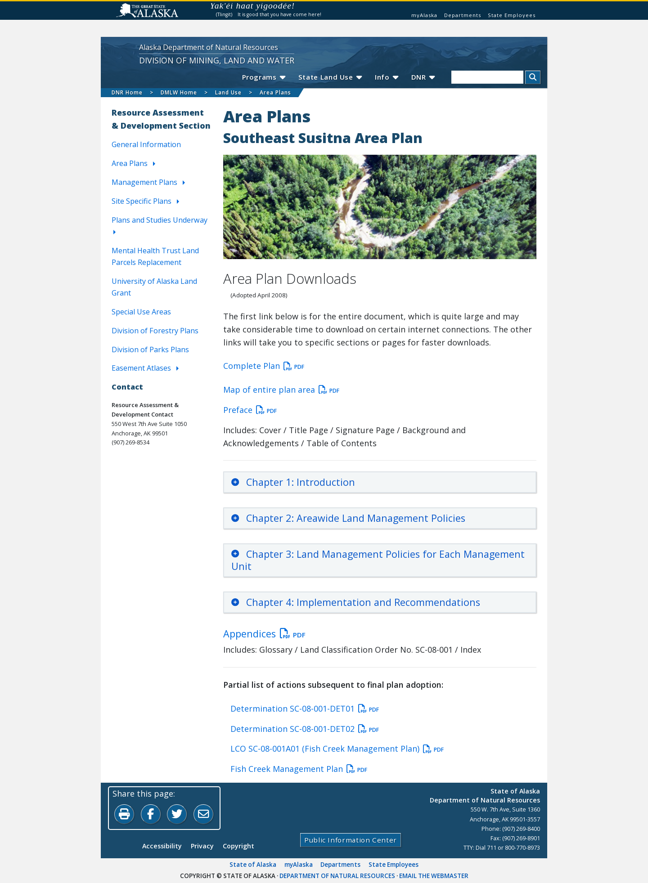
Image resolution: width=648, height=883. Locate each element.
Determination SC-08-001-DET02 (304, 728)
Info (386, 76)
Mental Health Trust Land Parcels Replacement (155, 256)
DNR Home (127, 92)
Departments (462, 15)
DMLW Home (179, 92)
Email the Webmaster (433, 876)
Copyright (238, 846)
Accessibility (162, 846)
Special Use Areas (141, 312)
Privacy (202, 846)
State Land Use (329, 76)
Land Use (228, 92)
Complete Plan (263, 365)
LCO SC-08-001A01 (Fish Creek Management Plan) (337, 749)
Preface (250, 410)
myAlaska (424, 15)
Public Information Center (350, 839)
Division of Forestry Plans (155, 331)
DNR (422, 76)
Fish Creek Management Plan (298, 768)
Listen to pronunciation (305, 7)
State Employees (512, 15)
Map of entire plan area (281, 389)
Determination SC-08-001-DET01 (304, 708)
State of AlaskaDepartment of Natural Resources (485, 795)
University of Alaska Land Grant (154, 287)
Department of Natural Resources (337, 876)
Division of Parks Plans (150, 349)
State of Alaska (253, 865)
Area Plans (275, 92)
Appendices (264, 633)
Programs (263, 76)
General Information (146, 145)
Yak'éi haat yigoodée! (252, 5)
